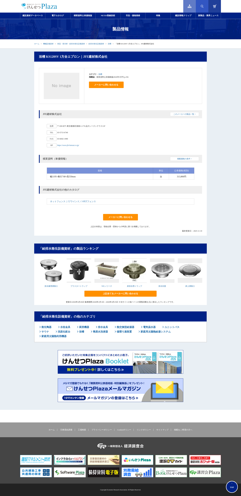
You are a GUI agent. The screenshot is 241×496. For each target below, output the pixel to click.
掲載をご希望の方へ (183, 430)
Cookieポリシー (124, 430)
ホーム (36, 44)
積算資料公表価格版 (83, 15)
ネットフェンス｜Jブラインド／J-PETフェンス (73, 201)
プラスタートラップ (78, 286)
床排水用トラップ (134, 286)
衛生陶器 (46, 327)
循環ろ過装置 (124, 331)
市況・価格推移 (133, 15)
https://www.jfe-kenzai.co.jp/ (68, 145)
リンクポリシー (144, 430)
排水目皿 (162, 286)
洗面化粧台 (63, 331)
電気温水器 (149, 327)
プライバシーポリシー (101, 430)
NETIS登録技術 (108, 15)
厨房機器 (83, 327)
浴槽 (109, 44)
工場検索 (82, 430)
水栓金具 (65, 327)
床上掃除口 (190, 286)
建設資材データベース (32, 15)
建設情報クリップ (183, 15)
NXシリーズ (107, 286)
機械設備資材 (48, 44)
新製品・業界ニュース (208, 15)
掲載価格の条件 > (184, 159)
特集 (158, 15)
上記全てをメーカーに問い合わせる (120, 293)
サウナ (45, 331)
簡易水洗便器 (100, 331)
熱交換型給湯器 (125, 327)
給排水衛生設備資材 (96, 44)
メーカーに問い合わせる (106, 85)
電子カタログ (58, 15)
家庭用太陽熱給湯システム (155, 331)
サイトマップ (162, 430)
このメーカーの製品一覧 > (184, 114)
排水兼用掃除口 (51, 286)
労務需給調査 (66, 430)
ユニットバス (171, 327)
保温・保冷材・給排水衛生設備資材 (71, 44)
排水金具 (102, 327)
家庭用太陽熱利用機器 (54, 336)
